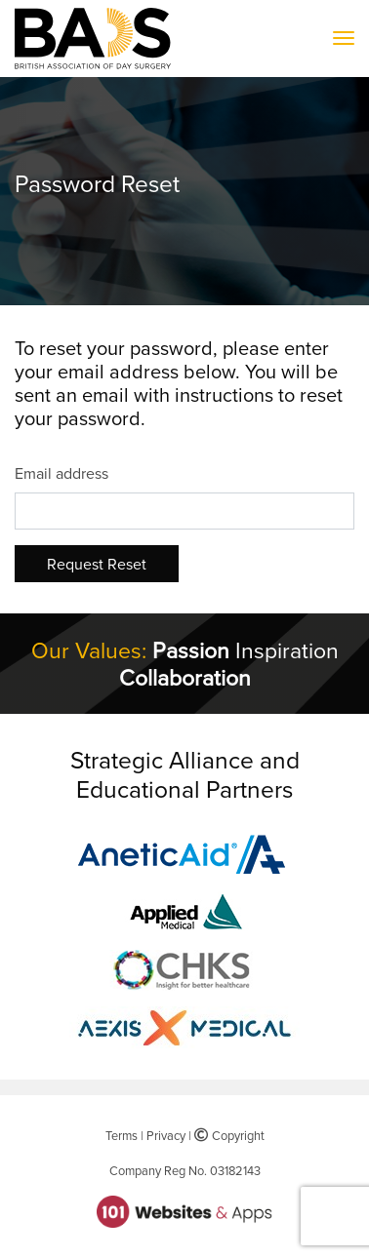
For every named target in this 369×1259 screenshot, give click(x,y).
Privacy (165, 1135)
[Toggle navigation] (343, 38)
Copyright (229, 1135)
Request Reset (96, 563)
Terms (121, 1135)
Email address (61, 473)
